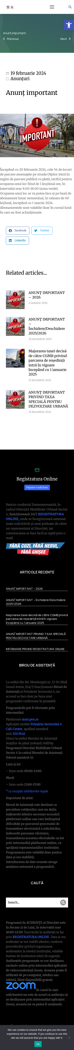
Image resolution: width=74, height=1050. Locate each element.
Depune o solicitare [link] (37, 487)
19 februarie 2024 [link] (28, 73)
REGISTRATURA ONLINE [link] (31, 937)
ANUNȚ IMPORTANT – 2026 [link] (47, 295)
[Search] (63, 903)
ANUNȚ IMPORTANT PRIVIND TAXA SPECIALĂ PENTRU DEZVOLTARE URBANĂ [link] (48, 399)
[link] (69, 25)
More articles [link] (56, 429)
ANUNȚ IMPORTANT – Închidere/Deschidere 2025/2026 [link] (47, 326)
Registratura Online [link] (37, 479)
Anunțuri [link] (20, 78)
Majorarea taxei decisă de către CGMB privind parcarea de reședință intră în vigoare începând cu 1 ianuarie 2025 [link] (48, 363)
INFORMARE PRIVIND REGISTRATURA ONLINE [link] (35, 649)
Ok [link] (38, 1044)
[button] (52, 7)
